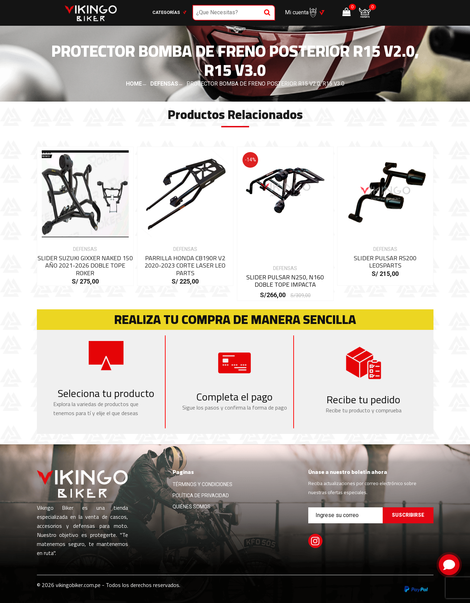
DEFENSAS (164, 83)
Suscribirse (408, 515)
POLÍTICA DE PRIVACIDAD (201, 495)
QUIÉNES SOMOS (191, 506)
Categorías (169, 12)
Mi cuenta (301, 12)
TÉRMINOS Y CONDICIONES (202, 484)
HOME (134, 83)
